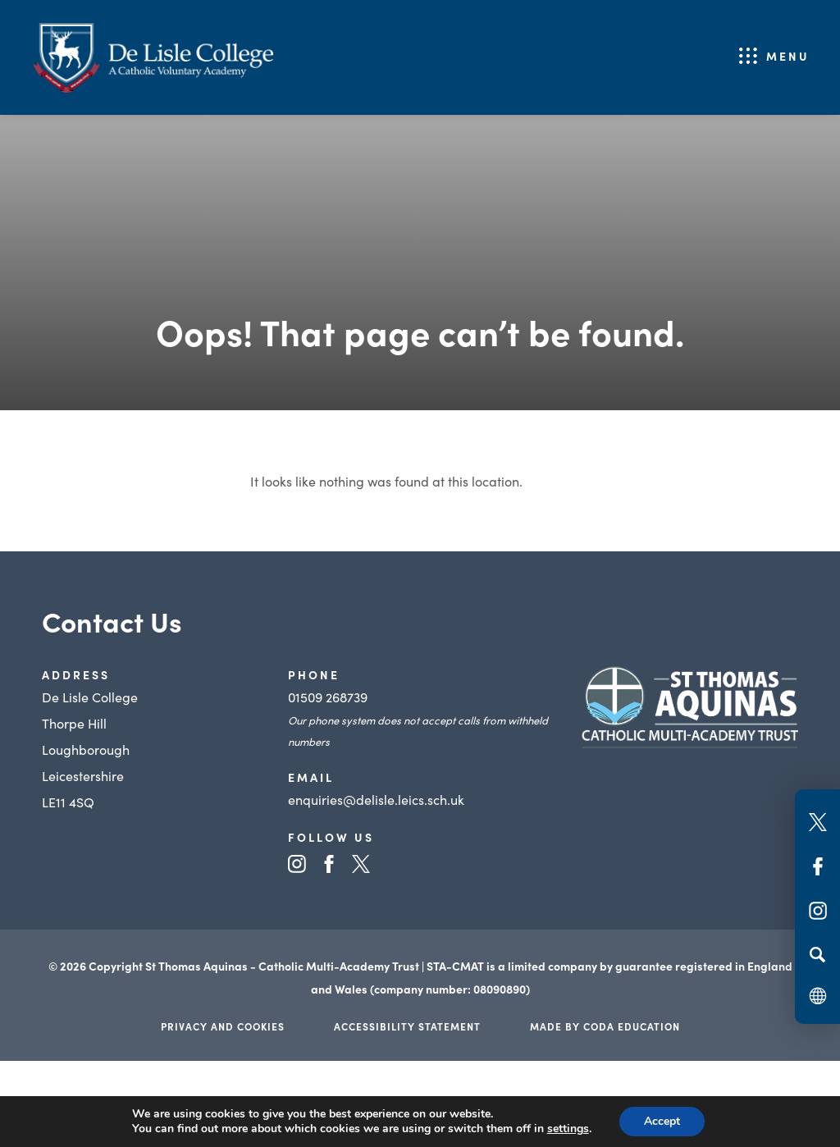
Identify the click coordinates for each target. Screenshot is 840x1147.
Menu (788, 56)
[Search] (817, 954)
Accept (662, 1121)
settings (568, 1129)
